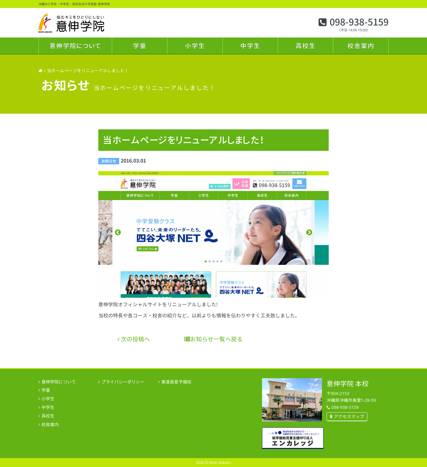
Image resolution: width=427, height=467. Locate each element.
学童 (140, 45)
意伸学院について (75, 45)
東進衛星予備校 (176, 382)
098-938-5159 (359, 22)
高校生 (306, 45)
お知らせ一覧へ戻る (213, 339)
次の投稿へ (133, 339)
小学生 (195, 45)
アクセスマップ (349, 416)
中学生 (250, 45)
